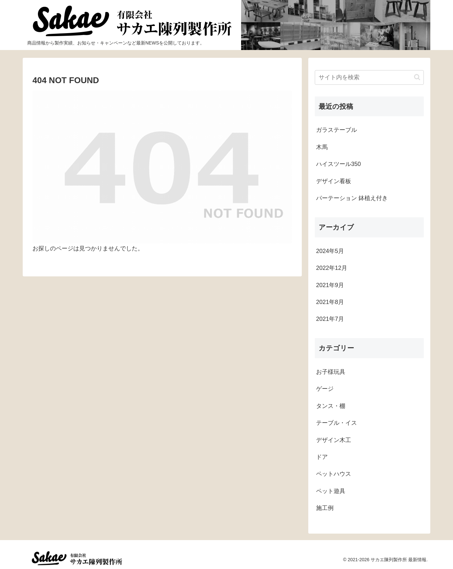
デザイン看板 (333, 181)
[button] (417, 77)
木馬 (322, 147)
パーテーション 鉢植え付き (352, 198)
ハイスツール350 (338, 164)
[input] (369, 77)
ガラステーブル (336, 130)
